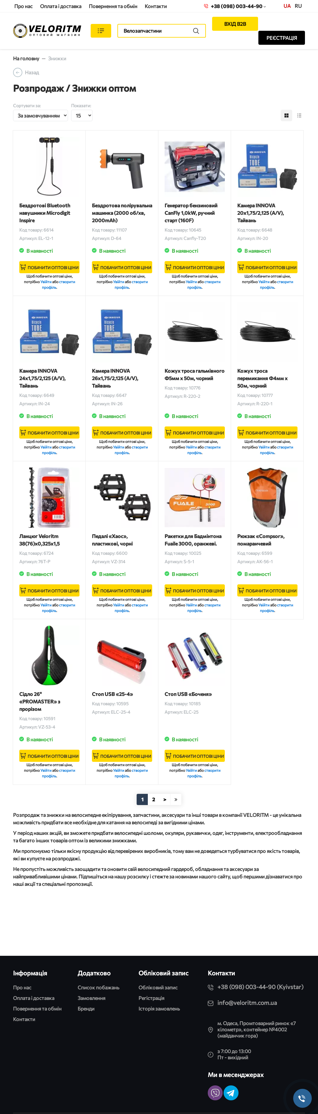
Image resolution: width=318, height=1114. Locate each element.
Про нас (23, 6)
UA (287, 6)
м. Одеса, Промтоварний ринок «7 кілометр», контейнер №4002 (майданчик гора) (256, 1029)
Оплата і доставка (60, 6)
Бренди (86, 1008)
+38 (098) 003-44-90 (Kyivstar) (260, 986)
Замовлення (91, 998)
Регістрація (151, 998)
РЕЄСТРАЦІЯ (281, 38)
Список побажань (98, 987)
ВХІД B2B (235, 24)
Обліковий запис (158, 987)
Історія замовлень (159, 1008)
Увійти (46, 281)
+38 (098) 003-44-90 (235, 6)
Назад (32, 72)
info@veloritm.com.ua (247, 1002)
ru (298, 6)
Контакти (156, 6)
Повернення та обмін (113, 6)
